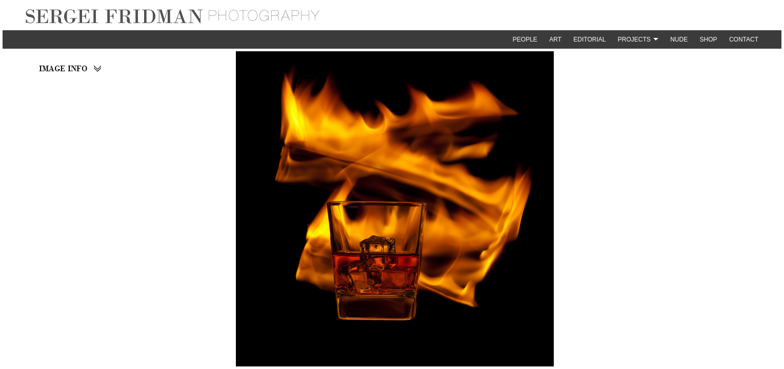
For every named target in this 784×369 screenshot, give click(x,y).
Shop (708, 39)
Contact (743, 39)
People (525, 39)
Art (555, 39)
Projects (634, 39)
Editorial (589, 39)
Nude (679, 39)
